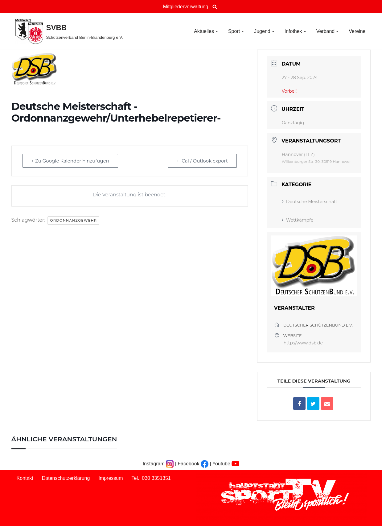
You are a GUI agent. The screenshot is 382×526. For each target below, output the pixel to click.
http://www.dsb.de (303, 343)
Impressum (110, 478)
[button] (217, 31)
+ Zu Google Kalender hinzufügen (70, 161)
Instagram (154, 463)
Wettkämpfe (297, 220)
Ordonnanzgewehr (73, 220)
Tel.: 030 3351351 (151, 478)
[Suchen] (214, 6)
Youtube (221, 463)
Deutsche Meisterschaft (309, 201)
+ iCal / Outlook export (202, 161)
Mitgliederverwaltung (185, 6)
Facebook (188, 463)
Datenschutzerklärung (66, 478)
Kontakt (25, 478)
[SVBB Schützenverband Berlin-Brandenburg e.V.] (69, 31)
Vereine (357, 31)
